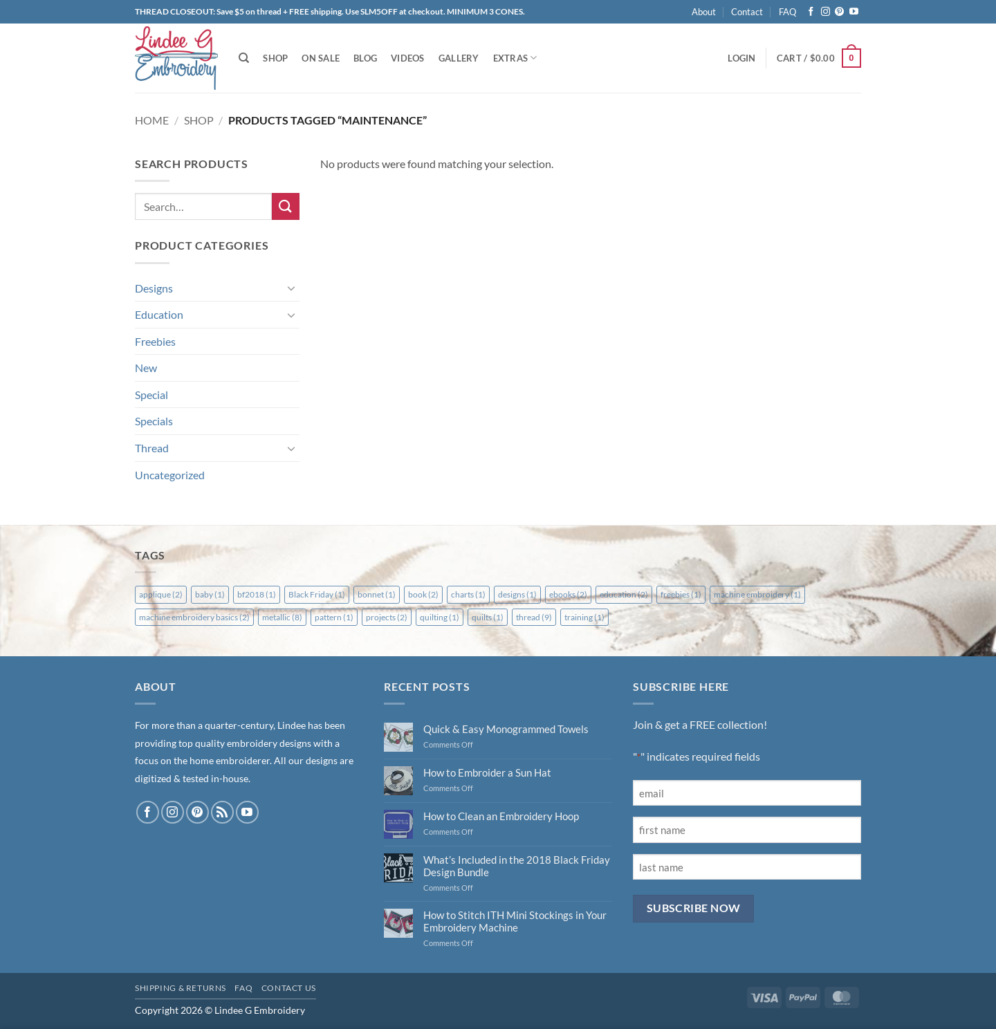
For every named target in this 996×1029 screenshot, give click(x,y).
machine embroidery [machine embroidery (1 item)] (757, 594)
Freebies (155, 341)
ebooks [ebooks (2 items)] (568, 594)
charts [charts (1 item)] (468, 594)
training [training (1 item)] (584, 617)
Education (159, 314)
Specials (154, 420)
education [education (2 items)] (624, 594)
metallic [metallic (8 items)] (282, 617)
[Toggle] (291, 287)
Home (152, 120)
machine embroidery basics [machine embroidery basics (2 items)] (194, 617)
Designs (154, 288)
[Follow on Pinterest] (839, 12)
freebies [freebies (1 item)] (681, 594)
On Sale (321, 58)
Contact (747, 11)
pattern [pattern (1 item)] (334, 617)
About (704, 11)
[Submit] (285, 206)
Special (151, 394)
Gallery (459, 58)
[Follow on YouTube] (853, 12)
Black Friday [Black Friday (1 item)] (316, 594)
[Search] (244, 58)
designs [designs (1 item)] (517, 594)
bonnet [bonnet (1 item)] (377, 594)
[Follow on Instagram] (825, 12)
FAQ (787, 11)
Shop (275, 58)
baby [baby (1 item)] (210, 594)
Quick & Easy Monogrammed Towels (506, 729)
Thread (152, 447)
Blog (365, 58)
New (146, 367)
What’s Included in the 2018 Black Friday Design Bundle (516, 865)
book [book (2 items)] (423, 594)
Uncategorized (170, 474)
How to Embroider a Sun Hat (487, 772)
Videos (408, 58)
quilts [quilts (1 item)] (488, 617)
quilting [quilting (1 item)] (439, 617)
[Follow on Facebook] (810, 12)
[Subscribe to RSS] (222, 812)
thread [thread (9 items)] (534, 617)
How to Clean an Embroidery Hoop (501, 816)
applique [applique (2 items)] (161, 594)
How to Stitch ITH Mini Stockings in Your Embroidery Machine (515, 921)
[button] (741, 58)
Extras (515, 57)
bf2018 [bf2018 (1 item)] (256, 594)
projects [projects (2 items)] (386, 617)
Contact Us (288, 988)
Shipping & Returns (180, 988)
